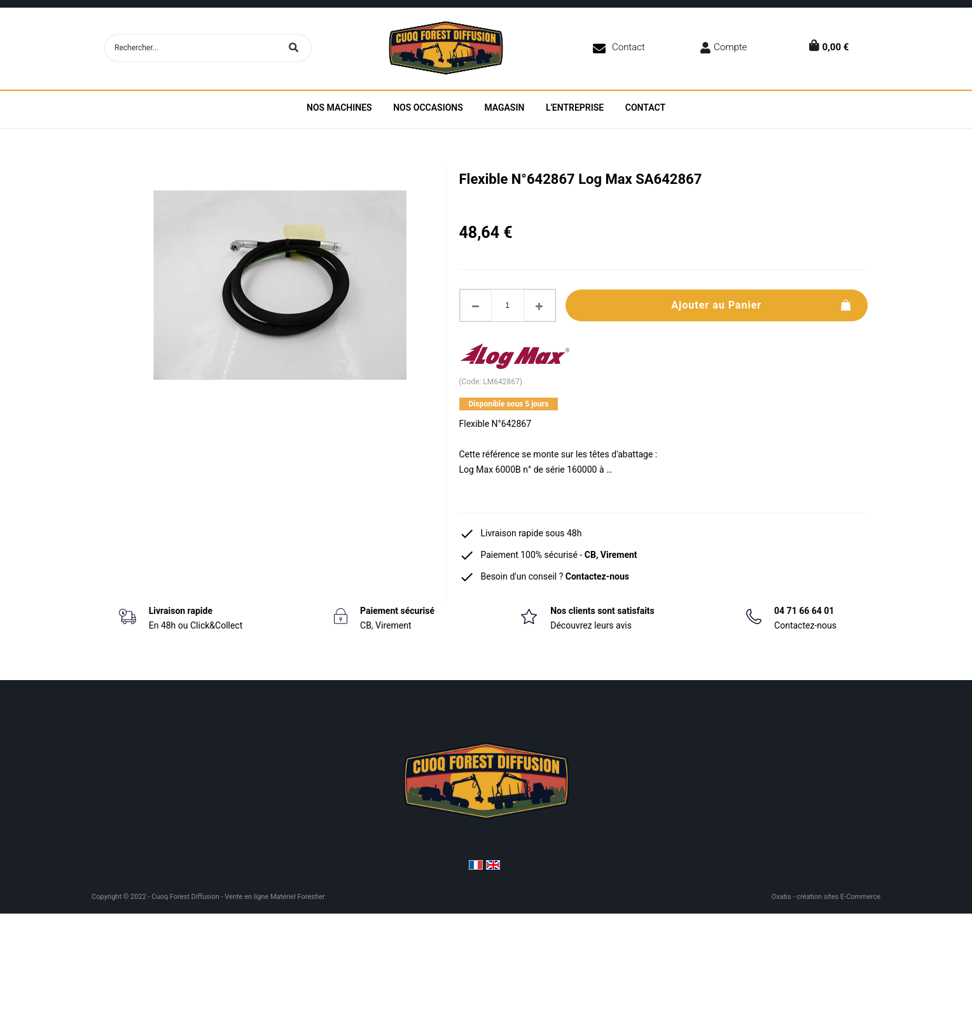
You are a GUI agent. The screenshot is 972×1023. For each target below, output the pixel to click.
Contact (628, 47)
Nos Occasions (428, 107)
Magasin (504, 107)
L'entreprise (575, 107)
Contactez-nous (597, 576)
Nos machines (339, 107)
